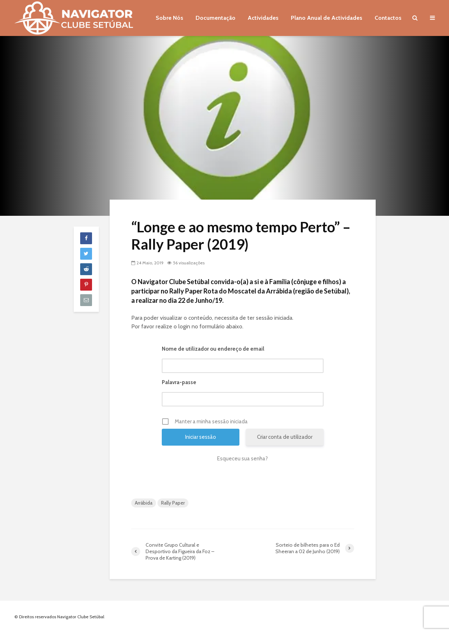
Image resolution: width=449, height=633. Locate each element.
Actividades (263, 17)
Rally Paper (173, 503)
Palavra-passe (179, 382)
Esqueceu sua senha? (242, 458)
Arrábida (143, 503)
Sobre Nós (169, 17)
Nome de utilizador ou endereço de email (213, 349)
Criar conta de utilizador (284, 437)
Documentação (215, 17)
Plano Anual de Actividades (326, 17)
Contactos (388, 17)
